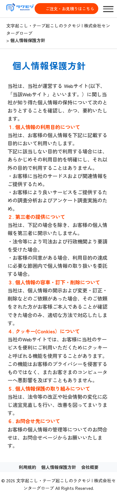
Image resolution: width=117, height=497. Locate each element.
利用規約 (27, 467)
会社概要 (90, 467)
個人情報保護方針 (58, 467)
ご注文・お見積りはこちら (70, 9)
